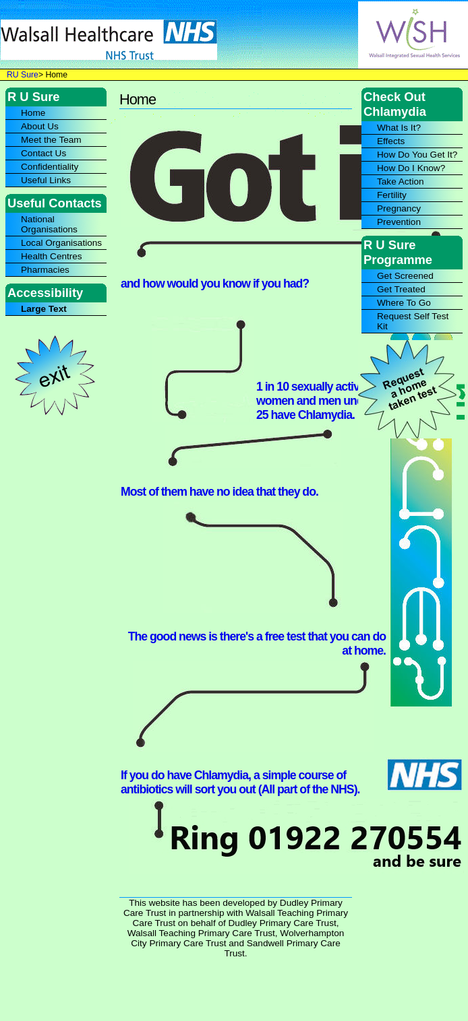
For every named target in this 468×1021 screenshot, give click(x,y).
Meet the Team (51, 140)
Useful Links (46, 180)
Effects (391, 141)
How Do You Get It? (417, 155)
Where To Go (404, 303)
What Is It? (399, 128)
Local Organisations (61, 243)
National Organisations (49, 224)
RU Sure (22, 74)
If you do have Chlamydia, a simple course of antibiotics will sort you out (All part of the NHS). (240, 782)
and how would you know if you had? (215, 283)
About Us (40, 126)
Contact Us (43, 153)
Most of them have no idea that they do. (219, 491)
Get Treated (401, 289)
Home (33, 113)
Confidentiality (49, 167)
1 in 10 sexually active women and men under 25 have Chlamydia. (314, 401)
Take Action (400, 181)
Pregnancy (399, 208)
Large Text (44, 309)
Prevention (399, 222)
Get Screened (405, 276)
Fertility (392, 195)
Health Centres (51, 256)
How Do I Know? (411, 168)
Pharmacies (45, 270)
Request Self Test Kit (412, 321)
